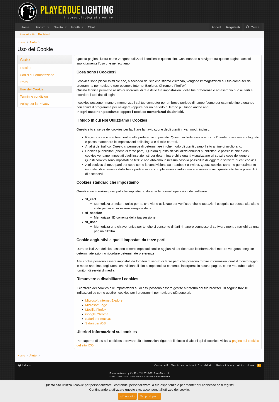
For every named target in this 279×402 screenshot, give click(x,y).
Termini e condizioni (34, 96)
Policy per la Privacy (34, 103)
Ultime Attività (26, 34)
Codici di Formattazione (37, 75)
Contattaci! (161, 365)
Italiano (24, 365)
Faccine (25, 68)
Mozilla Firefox (95, 309)
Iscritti (75, 27)
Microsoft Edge (96, 305)
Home (25, 27)
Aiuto (240, 365)
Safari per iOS (95, 323)
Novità (58, 27)
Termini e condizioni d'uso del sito (192, 365)
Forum (40, 27)
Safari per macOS (98, 319)
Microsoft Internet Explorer (104, 300)
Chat (91, 27)
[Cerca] (253, 27)
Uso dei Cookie (31, 89)
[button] (48, 27)
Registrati (44, 34)
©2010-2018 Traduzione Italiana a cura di (139, 376)
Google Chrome (96, 314)
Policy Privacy (225, 365)
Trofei (24, 82)
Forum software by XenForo (139, 373)
